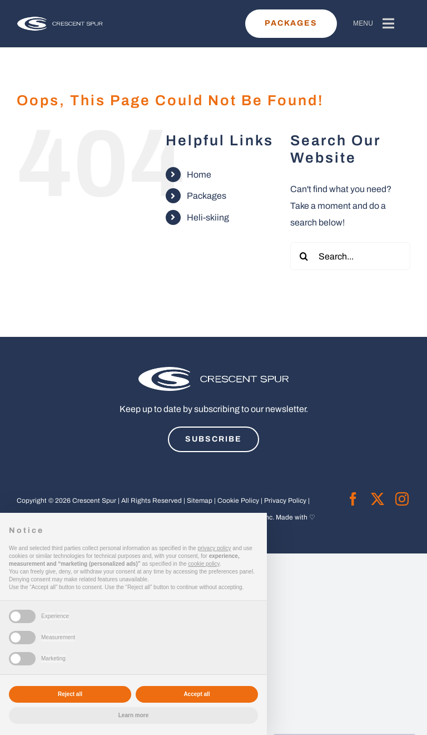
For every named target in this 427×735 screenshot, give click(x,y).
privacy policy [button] (214, 548)
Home (199, 174)
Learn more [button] (133, 715)
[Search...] (350, 256)
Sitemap (199, 500)
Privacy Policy (285, 500)
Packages (206, 195)
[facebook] (353, 499)
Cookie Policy (238, 500)
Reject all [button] (70, 694)
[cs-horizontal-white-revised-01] (60, 21)
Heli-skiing (208, 217)
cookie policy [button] (204, 564)
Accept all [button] (196, 694)
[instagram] (402, 499)
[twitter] (377, 499)
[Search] (304, 256)
